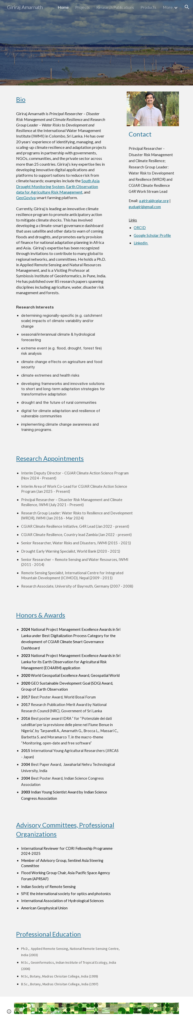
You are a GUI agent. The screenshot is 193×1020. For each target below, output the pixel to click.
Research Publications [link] (115, 7)
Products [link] (148, 7)
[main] (61, 99)
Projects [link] (82, 7)
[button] (187, 7)
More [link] (168, 7)
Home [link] (63, 7)
